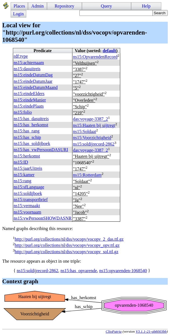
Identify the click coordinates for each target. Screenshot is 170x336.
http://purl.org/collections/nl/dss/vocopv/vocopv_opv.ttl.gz (67, 245)
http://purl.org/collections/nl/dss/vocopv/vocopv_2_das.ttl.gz (69, 239)
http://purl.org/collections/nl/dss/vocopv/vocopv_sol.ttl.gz (66, 251)
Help (146, 6)
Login (18, 13)
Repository (64, 6)
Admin (37, 6)
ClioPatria (114, 331)
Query (106, 6)
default (109, 50)
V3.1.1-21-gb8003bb (151, 331)
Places (19, 6)
